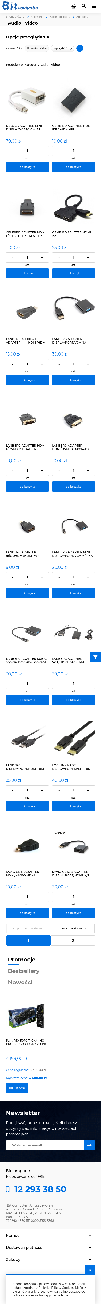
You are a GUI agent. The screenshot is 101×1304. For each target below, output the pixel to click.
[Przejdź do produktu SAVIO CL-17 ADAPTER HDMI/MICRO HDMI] (27, 845)
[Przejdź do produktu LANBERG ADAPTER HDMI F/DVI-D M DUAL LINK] (27, 419)
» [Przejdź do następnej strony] (85, 928)
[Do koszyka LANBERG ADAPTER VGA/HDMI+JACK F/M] (73, 700)
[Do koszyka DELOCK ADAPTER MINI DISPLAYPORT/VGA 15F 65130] (27, 167)
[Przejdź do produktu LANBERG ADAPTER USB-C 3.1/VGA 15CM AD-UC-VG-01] (27, 632)
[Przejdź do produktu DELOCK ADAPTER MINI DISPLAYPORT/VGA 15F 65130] (27, 99)
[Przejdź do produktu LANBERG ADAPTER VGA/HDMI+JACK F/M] (73, 632)
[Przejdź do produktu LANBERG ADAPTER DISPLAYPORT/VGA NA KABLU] (73, 312)
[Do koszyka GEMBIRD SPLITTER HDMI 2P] (73, 273)
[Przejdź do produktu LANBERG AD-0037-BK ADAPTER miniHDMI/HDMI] (27, 312)
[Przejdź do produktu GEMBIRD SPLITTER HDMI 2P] (73, 206)
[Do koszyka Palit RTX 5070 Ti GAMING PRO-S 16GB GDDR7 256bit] (17, 1088)
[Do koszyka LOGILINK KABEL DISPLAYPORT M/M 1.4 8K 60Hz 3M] (73, 806)
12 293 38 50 (39, 1189)
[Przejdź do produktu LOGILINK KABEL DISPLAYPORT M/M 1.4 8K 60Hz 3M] (73, 739)
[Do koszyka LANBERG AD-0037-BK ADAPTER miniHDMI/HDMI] (27, 380)
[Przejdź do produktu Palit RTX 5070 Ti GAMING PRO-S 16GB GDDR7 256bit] (27, 1020)
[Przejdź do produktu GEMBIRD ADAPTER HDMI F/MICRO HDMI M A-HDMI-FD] (27, 206)
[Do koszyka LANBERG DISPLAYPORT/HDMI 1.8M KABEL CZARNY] (27, 806)
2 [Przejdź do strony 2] (73, 940)
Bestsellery (24, 971)
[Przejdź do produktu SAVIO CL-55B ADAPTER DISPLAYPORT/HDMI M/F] (73, 845)
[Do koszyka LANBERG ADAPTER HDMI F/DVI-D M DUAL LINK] (27, 486)
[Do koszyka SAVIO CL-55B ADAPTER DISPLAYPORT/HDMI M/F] (73, 913)
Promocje (21, 959)
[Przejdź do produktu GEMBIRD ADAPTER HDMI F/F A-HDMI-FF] (73, 99)
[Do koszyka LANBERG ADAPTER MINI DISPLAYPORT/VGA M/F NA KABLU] (73, 593)
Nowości (20, 982)
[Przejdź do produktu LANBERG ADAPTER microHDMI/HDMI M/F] (27, 525)
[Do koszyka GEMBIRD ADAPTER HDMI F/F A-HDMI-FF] (73, 167)
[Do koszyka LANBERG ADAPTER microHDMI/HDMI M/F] (27, 593)
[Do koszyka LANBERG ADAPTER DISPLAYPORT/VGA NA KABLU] (73, 380)
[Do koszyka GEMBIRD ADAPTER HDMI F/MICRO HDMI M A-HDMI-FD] (27, 273)
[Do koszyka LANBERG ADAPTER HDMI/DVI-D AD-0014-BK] (73, 486)
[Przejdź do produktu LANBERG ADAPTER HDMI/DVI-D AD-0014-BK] (73, 419)
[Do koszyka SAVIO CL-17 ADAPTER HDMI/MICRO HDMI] (27, 913)
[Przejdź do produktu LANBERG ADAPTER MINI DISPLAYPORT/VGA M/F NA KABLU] (73, 525)
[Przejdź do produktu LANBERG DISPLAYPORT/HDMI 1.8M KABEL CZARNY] (27, 739)
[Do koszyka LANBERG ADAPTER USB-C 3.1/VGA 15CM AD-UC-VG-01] (27, 700)
